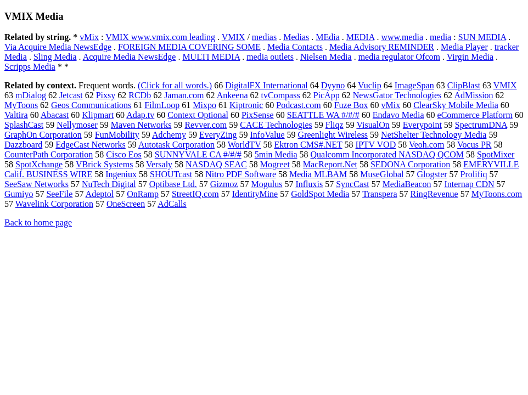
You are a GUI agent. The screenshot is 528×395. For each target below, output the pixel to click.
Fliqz (334, 124)
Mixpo (204, 105)
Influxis (309, 184)
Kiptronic (246, 105)
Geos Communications (91, 105)
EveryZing (218, 134)
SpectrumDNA (481, 124)
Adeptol (100, 194)
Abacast (55, 115)
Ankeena (232, 95)
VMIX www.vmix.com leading (160, 37)
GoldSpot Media (320, 194)
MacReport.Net (330, 164)
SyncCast (352, 184)
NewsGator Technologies (397, 95)
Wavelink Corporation (54, 203)
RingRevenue (434, 194)
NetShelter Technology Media (433, 134)
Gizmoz (224, 184)
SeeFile (59, 194)
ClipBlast (463, 85)
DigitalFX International (266, 85)
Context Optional (197, 115)
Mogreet (275, 164)
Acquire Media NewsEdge (129, 56)
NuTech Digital (109, 184)
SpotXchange (39, 164)
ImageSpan (414, 85)
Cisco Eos (123, 154)
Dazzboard (23, 144)
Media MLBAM (318, 174)
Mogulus (266, 184)
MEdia (328, 37)
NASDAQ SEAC (216, 164)
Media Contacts (295, 47)
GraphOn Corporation (43, 134)
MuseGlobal (381, 174)
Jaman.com (184, 95)
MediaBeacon (407, 184)
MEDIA (360, 37)
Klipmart (98, 115)
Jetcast (71, 95)
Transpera (379, 194)
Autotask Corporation (176, 144)
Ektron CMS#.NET (308, 144)
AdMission (473, 95)
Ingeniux (121, 174)
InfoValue (267, 134)
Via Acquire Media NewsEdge (57, 47)
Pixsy (106, 95)
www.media (402, 37)
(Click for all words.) (175, 85)
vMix (89, 37)
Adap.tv (140, 115)
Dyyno (333, 85)
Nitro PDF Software (240, 174)
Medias (296, 37)
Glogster (432, 174)
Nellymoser (77, 124)
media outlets (270, 56)
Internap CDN (469, 184)
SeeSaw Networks (36, 184)
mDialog (30, 95)
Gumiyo (18, 194)
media (440, 37)
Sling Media (55, 56)
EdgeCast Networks (90, 144)
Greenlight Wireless (333, 134)
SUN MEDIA (482, 37)
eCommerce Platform (475, 115)
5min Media (276, 154)
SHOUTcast (171, 174)
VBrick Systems (104, 164)
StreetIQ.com (195, 194)
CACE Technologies (276, 124)
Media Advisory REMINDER (381, 47)
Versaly (159, 164)
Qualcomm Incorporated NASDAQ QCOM (387, 154)
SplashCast (23, 124)
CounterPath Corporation (48, 154)
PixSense (257, 115)
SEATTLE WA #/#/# (323, 115)
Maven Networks (141, 124)
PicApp (326, 95)
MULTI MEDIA (211, 56)
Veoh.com (426, 144)
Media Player (464, 47)
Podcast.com (298, 105)
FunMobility (117, 134)
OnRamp (143, 194)
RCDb (139, 95)
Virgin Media (470, 56)
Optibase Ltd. (173, 184)
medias (264, 37)
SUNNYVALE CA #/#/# (198, 154)
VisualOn (372, 124)
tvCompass (280, 95)
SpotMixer (495, 154)
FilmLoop (161, 105)
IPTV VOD (376, 144)
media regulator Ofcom (399, 56)
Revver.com (205, 124)
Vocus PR (474, 144)
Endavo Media (398, 115)
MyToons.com (497, 194)
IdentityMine (255, 194)
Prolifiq (473, 174)
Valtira (16, 115)
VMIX (233, 37)
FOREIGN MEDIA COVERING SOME (189, 47)
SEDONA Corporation (410, 164)
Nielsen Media (326, 56)
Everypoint (422, 124)
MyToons (21, 105)
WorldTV (244, 144)
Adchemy (169, 134)
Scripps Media (29, 66)
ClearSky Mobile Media (455, 105)
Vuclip (369, 85)
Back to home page (38, 222)
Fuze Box (351, 105)
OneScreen (125, 203)
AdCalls (172, 203)
